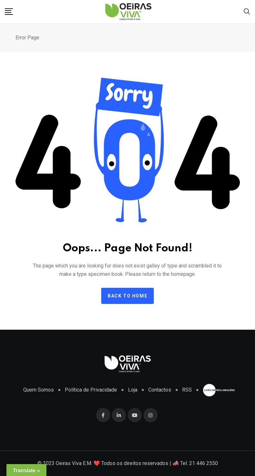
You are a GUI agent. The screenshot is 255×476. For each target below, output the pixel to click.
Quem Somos (38, 390)
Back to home (127, 295)
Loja (132, 390)
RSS (187, 390)
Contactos (159, 390)
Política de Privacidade (91, 390)
